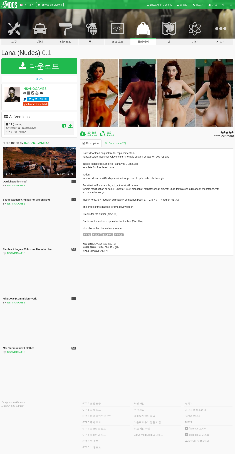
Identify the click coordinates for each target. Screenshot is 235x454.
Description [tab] (91, 143)
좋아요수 (110, 135)
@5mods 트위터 (196, 428)
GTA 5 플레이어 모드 (94, 434)
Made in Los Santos (12, 405)
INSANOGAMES (35, 89)
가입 (213, 4)
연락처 (189, 403)
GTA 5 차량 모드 (91, 409)
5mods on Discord (197, 441)
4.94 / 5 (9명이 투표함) (224, 136)
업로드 (182, 4)
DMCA (188, 422)
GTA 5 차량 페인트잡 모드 (96, 416)
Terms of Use (192, 416)
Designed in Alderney (13, 402)
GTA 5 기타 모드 (91, 447)
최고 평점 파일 (142, 428)
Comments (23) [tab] (115, 143)
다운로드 (39, 66)
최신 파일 (139, 403)
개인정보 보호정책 (195, 409)
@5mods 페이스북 (197, 434)
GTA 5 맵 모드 (90, 441)
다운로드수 (92, 135)
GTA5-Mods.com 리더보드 (148, 434)
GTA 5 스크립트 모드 (94, 428)
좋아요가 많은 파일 (144, 416)
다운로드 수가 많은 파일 (147, 422)
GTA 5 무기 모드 (91, 422)
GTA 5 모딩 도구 (91, 403)
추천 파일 (139, 409)
